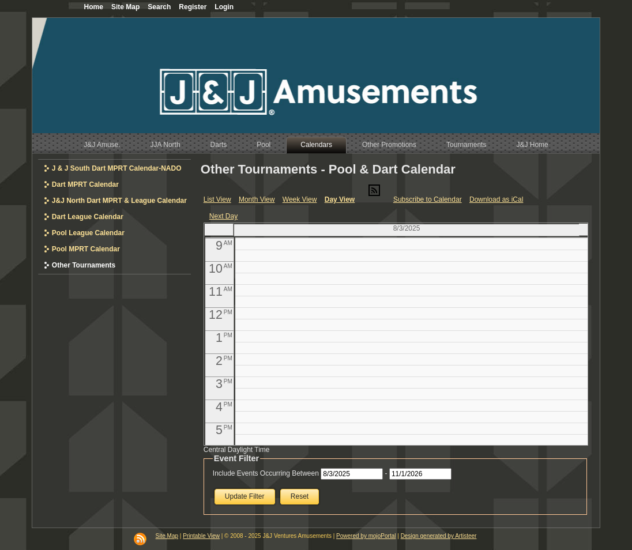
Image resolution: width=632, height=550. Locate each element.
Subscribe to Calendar (427, 199)
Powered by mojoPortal (366, 536)
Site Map (167, 536)
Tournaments (466, 145)
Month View (256, 199)
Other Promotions (389, 145)
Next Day (223, 216)
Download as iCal (496, 199)
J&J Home (532, 145)
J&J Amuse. (102, 145)
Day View (340, 199)
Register (192, 7)
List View (217, 199)
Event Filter (236, 458)
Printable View (201, 536)
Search (159, 7)
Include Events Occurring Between (266, 473)
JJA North (165, 145)
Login (224, 7)
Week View (300, 199)
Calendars (316, 145)
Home (93, 7)
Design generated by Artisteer (439, 536)
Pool (263, 145)
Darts (218, 145)
